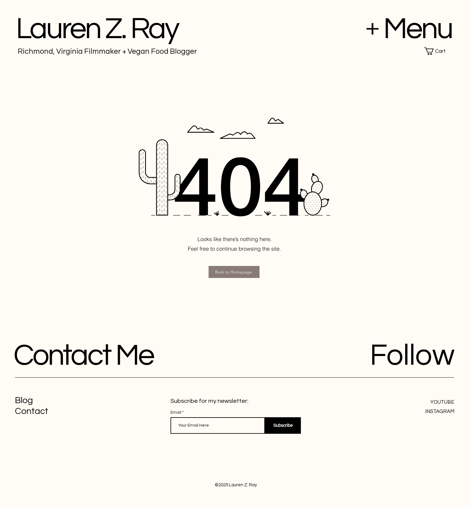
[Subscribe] (283, 425)
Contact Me (83, 355)
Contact (31, 411)
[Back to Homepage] (234, 272)
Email (176, 412)
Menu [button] (417, 29)
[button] (439, 51)
